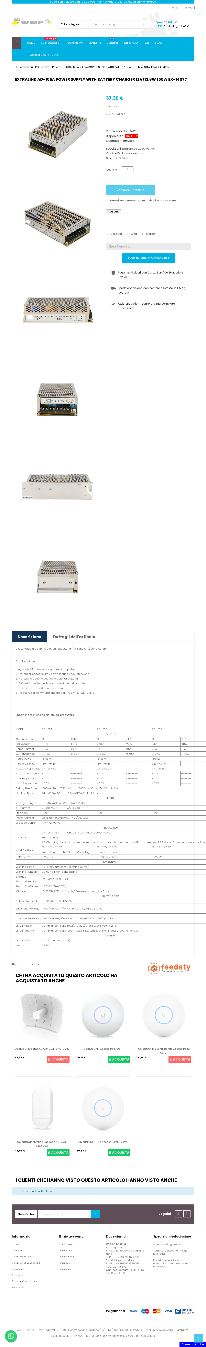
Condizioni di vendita (23, 1256)
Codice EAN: (114, 153)
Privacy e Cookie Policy (24, 1281)
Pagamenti (18, 1269)
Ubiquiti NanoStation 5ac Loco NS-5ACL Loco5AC (42, 1144)
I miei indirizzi (66, 1256)
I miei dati (64, 1262)
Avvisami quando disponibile (148, 258)
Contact (16, 1244)
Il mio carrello (66, 1244)
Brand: (110, 158)
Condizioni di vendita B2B (26, 1262)
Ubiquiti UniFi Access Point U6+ (103, 1049)
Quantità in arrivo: (119, 140)
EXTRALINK (122, 158)
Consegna (18, 1275)
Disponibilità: (115, 136)
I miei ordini (65, 1250)
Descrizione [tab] (29, 637)
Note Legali (18, 1287)
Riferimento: (115, 131)
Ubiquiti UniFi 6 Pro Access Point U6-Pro (103, 1142)
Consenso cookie (192, 1344)
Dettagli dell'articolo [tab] (74, 637)
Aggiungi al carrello (130, 190)
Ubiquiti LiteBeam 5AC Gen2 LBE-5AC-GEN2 (42, 1049)
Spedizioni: (113, 148)
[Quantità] (128, 169)
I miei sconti (65, 1269)
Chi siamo (17, 1250)
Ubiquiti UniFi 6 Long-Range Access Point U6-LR (164, 1051)
